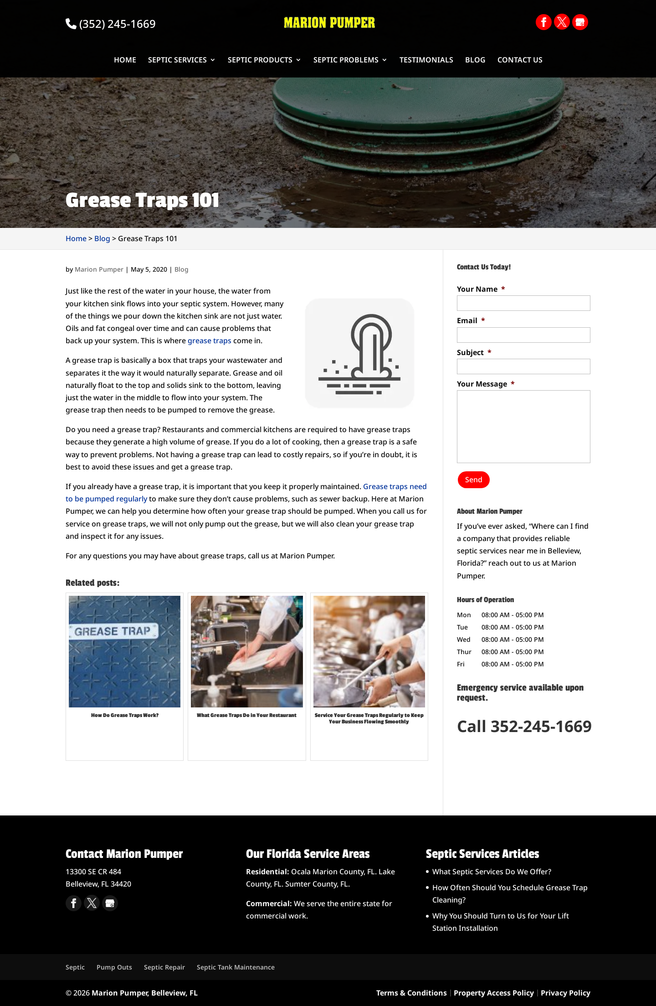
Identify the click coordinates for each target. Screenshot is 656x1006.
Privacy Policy (565, 993)
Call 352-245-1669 (524, 721)
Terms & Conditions (411, 993)
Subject (474, 352)
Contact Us (520, 61)
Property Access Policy (494, 993)
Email (471, 320)
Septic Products (260, 61)
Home (125, 61)
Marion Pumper (99, 269)
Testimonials (426, 61)
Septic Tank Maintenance (236, 967)
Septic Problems (346, 61)
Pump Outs (114, 967)
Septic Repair (164, 967)
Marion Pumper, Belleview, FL (145, 993)
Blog (475, 61)
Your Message (486, 384)
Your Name (481, 289)
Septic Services (177, 61)
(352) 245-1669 (111, 23)
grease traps (209, 340)
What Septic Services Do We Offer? (491, 872)
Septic (75, 967)
